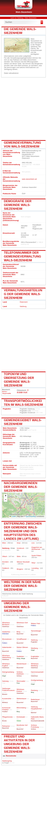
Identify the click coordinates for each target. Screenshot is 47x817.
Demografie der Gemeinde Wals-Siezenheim (17, 204)
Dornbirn (5, 562)
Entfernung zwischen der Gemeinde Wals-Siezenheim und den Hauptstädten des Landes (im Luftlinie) (23, 531)
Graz (18, 543)
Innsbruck (20, 548)
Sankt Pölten (36, 555)
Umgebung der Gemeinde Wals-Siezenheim (17, 606)
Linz (33, 543)
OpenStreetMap (30, 516)
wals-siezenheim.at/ (29, 179)
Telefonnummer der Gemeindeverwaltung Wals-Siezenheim (22, 256)
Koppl (6, 763)
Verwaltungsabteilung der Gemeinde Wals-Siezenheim (23, 294)
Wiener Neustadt (23, 562)
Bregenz (20, 569)
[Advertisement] (23, 108)
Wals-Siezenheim (24, 12)
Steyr (33, 563)
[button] (5, 496)
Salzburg (23, 306)
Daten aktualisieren (11, 73)
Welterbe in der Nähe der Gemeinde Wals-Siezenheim (22, 585)
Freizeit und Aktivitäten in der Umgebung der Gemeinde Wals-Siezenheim (19, 744)
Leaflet (13, 516)
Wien (4, 543)
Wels (19, 556)
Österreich (24, 302)
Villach (4, 556)
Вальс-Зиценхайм (6, 392)
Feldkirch (5, 568)
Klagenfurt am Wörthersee (36, 548)
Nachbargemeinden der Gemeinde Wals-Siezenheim (21, 486)
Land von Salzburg (17, 18)
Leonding (34, 568)
